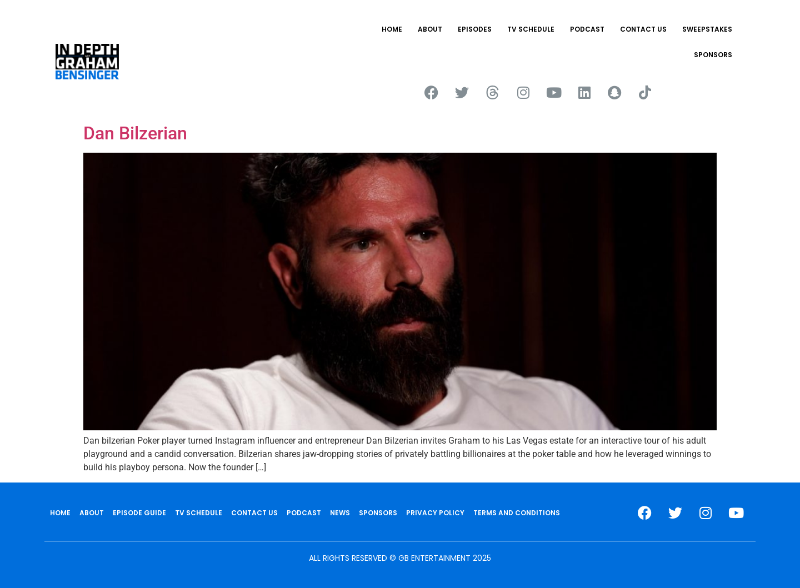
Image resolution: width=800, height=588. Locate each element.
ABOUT (430, 29)
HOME (392, 29)
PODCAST (587, 29)
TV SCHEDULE (530, 29)
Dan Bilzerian (135, 133)
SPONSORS (713, 54)
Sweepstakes (707, 29)
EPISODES (475, 29)
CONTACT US (643, 29)
